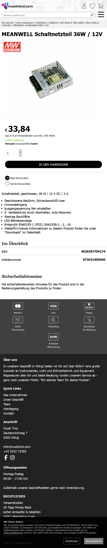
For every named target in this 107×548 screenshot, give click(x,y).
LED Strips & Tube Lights (72, 22)
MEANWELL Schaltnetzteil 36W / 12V (31, 25)
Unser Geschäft (13, 399)
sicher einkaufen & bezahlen (22, 512)
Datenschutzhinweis (13, 532)
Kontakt (8, 413)
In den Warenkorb (53, 164)
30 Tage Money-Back (17, 507)
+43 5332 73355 (14, 451)
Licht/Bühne (41, 22)
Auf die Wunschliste (20, 183)
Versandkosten (13, 503)
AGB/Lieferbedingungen (19, 516)
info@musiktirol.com (17, 447)
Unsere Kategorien (24, 22)
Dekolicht (53, 22)
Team (7, 404)
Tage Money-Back (16, 178)
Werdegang (10, 409)
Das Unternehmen (15, 395)
